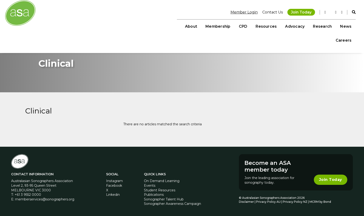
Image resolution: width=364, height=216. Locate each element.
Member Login (241, 11)
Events (149, 185)
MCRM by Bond (320, 201)
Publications (154, 194)
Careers (341, 25)
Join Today (298, 11)
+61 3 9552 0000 (28, 194)
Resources (239, 25)
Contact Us (269, 11)
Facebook (114, 185)
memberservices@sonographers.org (44, 198)
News (318, 25)
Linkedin (113, 194)
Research (295, 25)
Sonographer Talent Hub (164, 198)
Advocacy (267, 25)
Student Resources (159, 189)
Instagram (114, 180)
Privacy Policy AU (268, 201)
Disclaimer (246, 201)
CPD (216, 25)
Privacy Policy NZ (295, 201)
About (164, 25)
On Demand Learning (161, 180)
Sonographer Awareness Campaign (172, 203)
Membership (190, 25)
